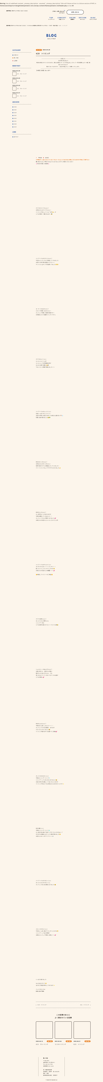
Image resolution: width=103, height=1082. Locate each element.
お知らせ (16, 55)
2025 (15, 109)
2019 (15, 127)
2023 (15, 115)
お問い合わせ (75, 12)
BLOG (93, 18)
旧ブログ (16, 137)
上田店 (15, 60)
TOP (51, 18)
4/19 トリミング (41, 1005)
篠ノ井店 (16, 58)
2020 (15, 124)
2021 (15, 121)
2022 (15, 118)
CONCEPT (62, 18)
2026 (15, 107)
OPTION (82, 18)
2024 (15, 112)
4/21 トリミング (84, 1005)
